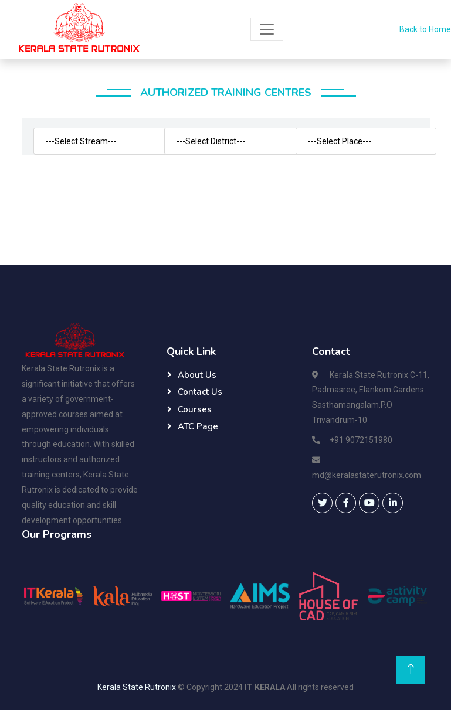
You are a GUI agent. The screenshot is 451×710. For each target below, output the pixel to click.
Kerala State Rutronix (136, 687)
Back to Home (425, 29)
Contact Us (200, 392)
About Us (197, 375)
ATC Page (198, 426)
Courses (195, 409)
